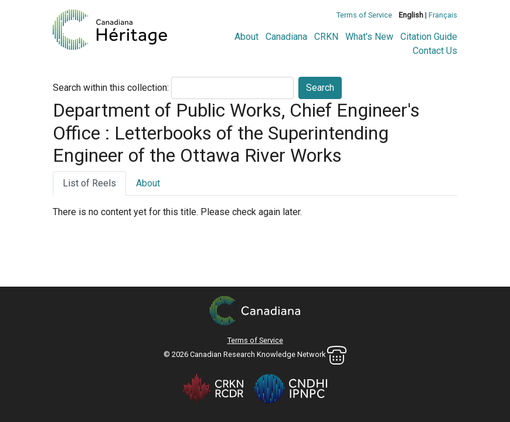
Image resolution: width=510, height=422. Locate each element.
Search (320, 87)
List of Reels (89, 183)
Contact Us (435, 50)
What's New (369, 36)
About (246, 36)
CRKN (326, 36)
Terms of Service (364, 15)
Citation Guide (428, 36)
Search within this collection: (111, 87)
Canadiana (286, 36)
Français (443, 15)
